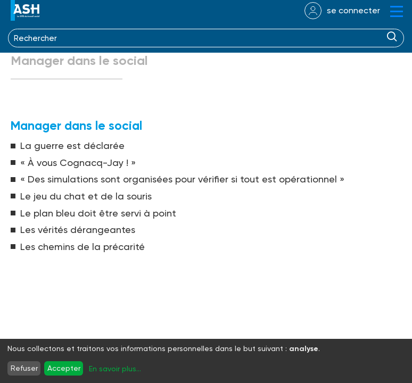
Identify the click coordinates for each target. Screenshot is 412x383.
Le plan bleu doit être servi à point (98, 213)
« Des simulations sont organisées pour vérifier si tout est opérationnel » (182, 179)
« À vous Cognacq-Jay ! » (78, 162)
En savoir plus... (115, 368)
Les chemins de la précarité (82, 246)
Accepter (63, 368)
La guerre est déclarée (72, 145)
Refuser (24, 368)
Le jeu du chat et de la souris (86, 196)
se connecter (353, 10)
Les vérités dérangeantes (77, 229)
